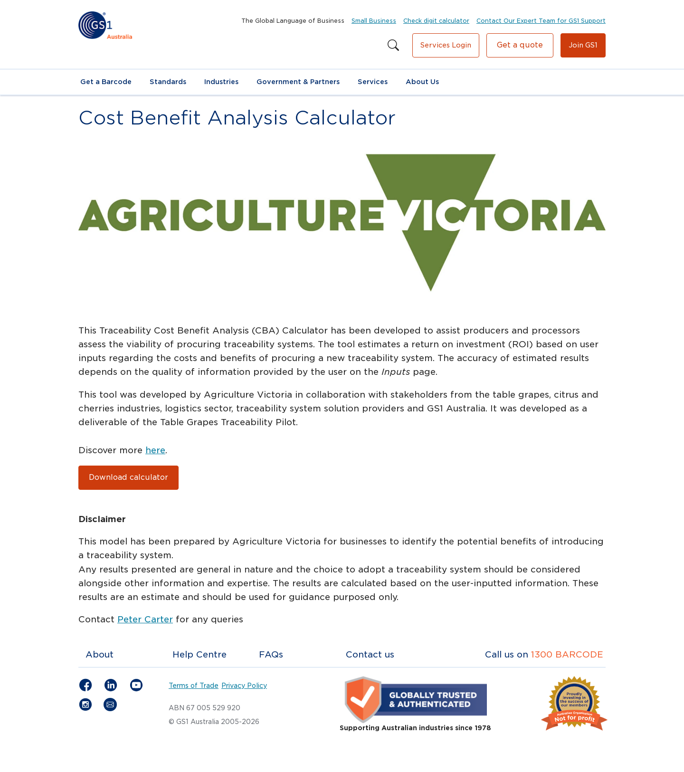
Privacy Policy (244, 685)
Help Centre (199, 654)
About (100, 654)
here (155, 450)
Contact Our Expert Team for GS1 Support (541, 20)
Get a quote (520, 44)
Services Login (445, 45)
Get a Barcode (106, 82)
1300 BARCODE (567, 654)
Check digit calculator (436, 20)
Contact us (370, 654)
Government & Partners (298, 82)
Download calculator (128, 477)
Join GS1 (583, 45)
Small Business (374, 20)
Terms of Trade (193, 685)
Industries (221, 82)
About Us (422, 82)
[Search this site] (393, 45)
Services (373, 82)
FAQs (271, 654)
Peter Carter (145, 619)
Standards (168, 82)
